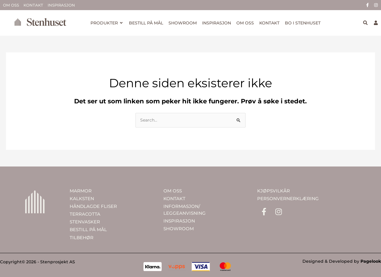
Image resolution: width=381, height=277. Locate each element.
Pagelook (370, 261)
